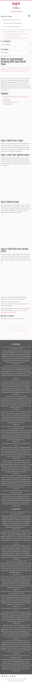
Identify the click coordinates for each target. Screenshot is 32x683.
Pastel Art (10, 71)
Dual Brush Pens (25, 69)
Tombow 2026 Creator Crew (11, 20)
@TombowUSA (7, 304)
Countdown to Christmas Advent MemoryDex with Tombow (16, 490)
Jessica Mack (4, 71)
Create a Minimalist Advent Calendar (10, 460)
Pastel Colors (16, 71)
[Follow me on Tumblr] (8, 16)
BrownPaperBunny (11, 69)
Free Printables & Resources (12, 27)
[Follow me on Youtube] (10, 16)
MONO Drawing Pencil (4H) (11, 102)
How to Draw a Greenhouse (11, 36)
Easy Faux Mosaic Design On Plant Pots (15, 32)
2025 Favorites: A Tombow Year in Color (15, 38)
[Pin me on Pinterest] (12, 16)
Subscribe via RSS (7, 56)
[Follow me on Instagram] (7, 16)
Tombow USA (24, 71)
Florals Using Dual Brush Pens (20, 331)
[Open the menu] (29, 16)
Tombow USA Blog (16, 344)
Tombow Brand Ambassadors (12, 23)
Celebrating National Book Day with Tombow (12, 443)
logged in (10, 318)
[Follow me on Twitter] (4, 16)
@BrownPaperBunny (19, 304)
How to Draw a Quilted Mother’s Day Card (15, 34)
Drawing (19, 69)
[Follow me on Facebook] (5, 16)
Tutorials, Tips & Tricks (23, 67)
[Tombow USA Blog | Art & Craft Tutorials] (16, 5)
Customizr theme (20, 681)
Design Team (14, 67)
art (5, 69)
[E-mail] (2, 16)
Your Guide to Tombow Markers (10, 475)
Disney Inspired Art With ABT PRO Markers (15, 328)
